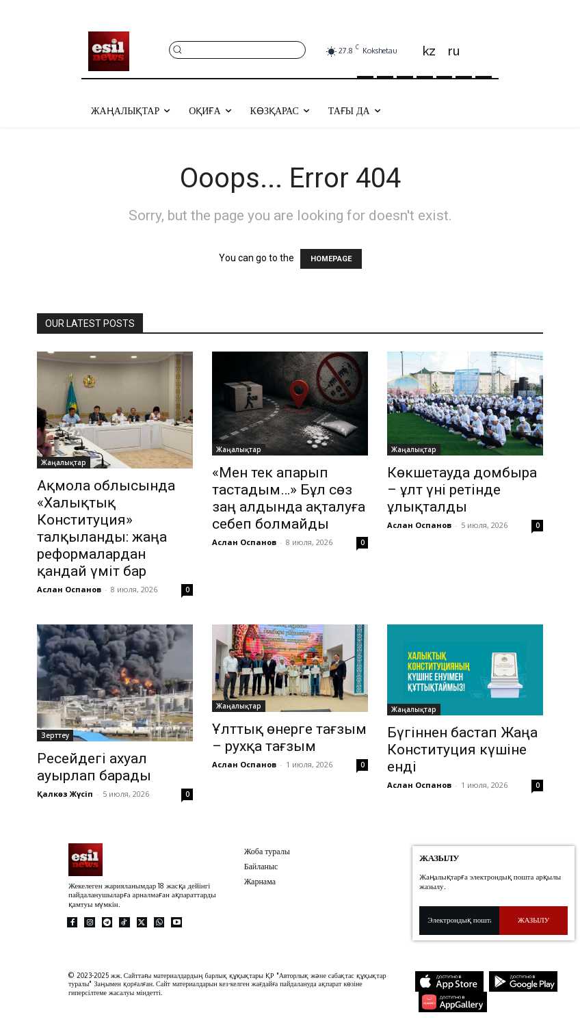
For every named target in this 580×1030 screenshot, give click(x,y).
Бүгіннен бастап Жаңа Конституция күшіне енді (462, 749)
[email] (459, 920)
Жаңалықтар (63, 462)
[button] (237, 49)
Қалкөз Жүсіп (65, 794)
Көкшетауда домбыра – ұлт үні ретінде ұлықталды (462, 489)
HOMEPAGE (331, 258)
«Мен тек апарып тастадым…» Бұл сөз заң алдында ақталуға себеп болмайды (288, 498)
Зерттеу (55, 735)
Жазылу (533, 920)
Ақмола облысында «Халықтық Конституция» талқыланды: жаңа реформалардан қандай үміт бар (106, 528)
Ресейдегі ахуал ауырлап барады (94, 767)
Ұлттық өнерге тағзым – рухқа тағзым (289, 737)
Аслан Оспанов (69, 589)
